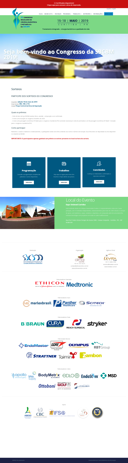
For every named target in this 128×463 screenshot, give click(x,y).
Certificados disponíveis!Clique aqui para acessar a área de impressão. (64, 4)
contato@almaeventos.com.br (79, 266)
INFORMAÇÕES (97, 14)
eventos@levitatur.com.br (110, 264)
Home (41, 14)
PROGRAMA (66, 14)
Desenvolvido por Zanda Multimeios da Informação (102, 460)
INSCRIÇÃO (58, 14)
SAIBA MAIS (29, 182)
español (109, 9)
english (114, 9)
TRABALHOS (76, 14)
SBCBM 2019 (48, 14)
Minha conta (108, 14)
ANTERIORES (86, 14)
